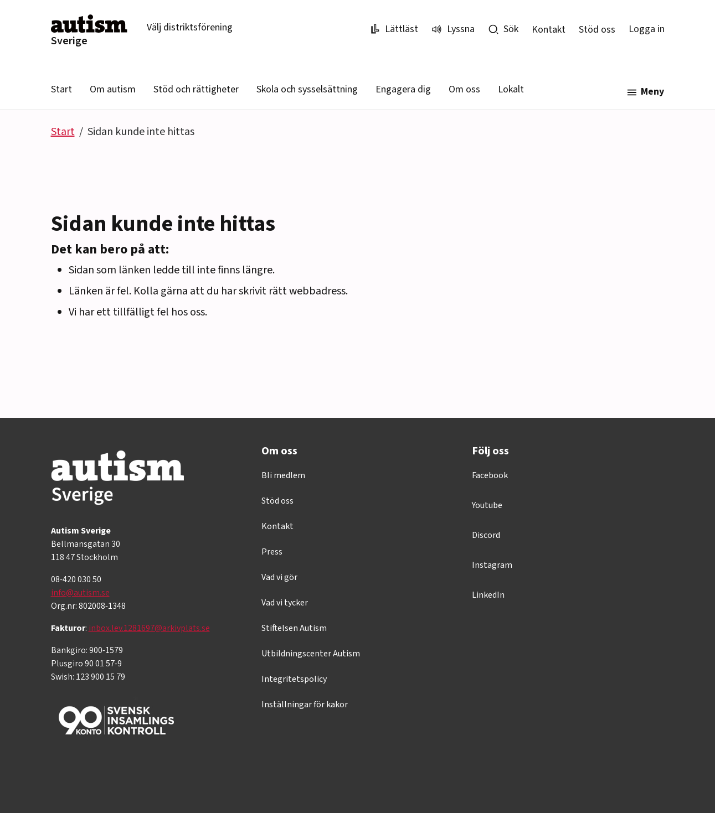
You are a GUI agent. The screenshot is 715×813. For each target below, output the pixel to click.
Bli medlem (283, 475)
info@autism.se (80, 593)
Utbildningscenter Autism (310, 654)
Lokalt (511, 89)
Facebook (490, 475)
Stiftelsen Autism (294, 628)
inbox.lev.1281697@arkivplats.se (149, 628)
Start (61, 89)
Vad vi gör (279, 577)
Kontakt (548, 30)
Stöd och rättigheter (196, 89)
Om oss (464, 89)
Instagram (492, 565)
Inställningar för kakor (304, 704)
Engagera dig (403, 89)
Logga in (647, 29)
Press (271, 552)
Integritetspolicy (294, 679)
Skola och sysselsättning (307, 89)
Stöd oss (597, 30)
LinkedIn (488, 595)
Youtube (487, 505)
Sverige (69, 41)
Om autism (113, 89)
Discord (486, 535)
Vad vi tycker (284, 603)
